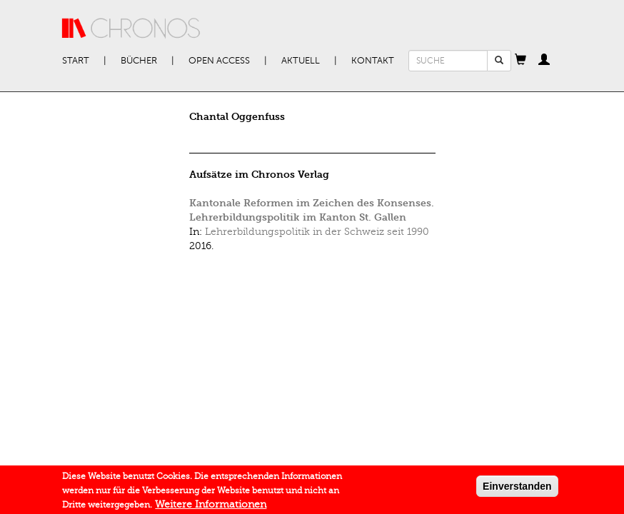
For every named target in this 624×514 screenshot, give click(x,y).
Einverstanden (517, 488)
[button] (520, 60)
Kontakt (372, 61)
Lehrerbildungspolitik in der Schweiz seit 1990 (317, 231)
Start (75, 61)
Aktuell (300, 61)
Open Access (219, 61)
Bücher (139, 61)
